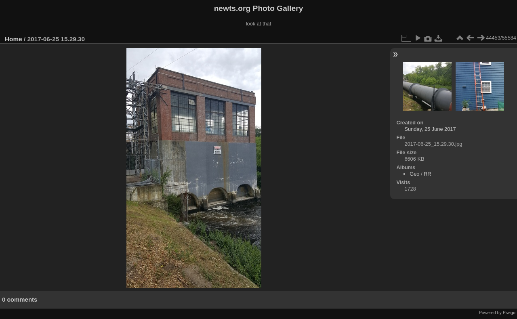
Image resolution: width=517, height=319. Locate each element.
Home (13, 39)
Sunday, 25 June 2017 (430, 129)
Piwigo (509, 312)
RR (427, 174)
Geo (414, 174)
